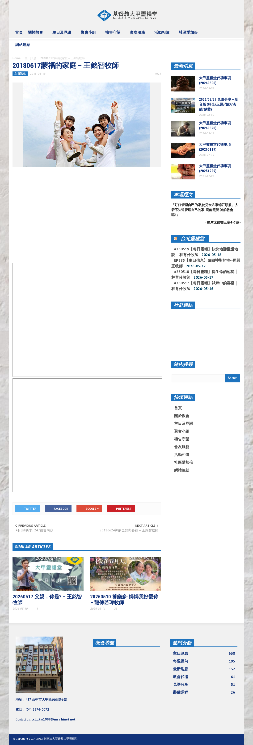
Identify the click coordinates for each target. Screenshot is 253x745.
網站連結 (23, 46)
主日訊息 (30, 58)
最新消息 (183, 66)
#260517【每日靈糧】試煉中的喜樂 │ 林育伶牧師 (204, 286)
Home (17, 58)
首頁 (19, 32)
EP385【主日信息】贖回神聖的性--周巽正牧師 (205, 263)
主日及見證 (62, 34)
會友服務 (138, 34)
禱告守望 (113, 34)
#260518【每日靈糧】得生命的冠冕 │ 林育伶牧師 (204, 274)
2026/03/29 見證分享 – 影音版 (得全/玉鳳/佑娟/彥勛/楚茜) (218, 104)
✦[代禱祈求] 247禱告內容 (34, 530)
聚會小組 (89, 34)
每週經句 (204, 661)
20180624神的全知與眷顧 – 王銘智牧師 (129, 530)
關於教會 (36, 34)
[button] (235, 32)
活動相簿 (162, 34)
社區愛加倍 (189, 34)
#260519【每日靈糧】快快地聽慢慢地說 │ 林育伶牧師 (204, 252)
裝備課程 (204, 692)
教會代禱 (204, 676)
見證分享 (204, 684)
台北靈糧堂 (192, 238)
